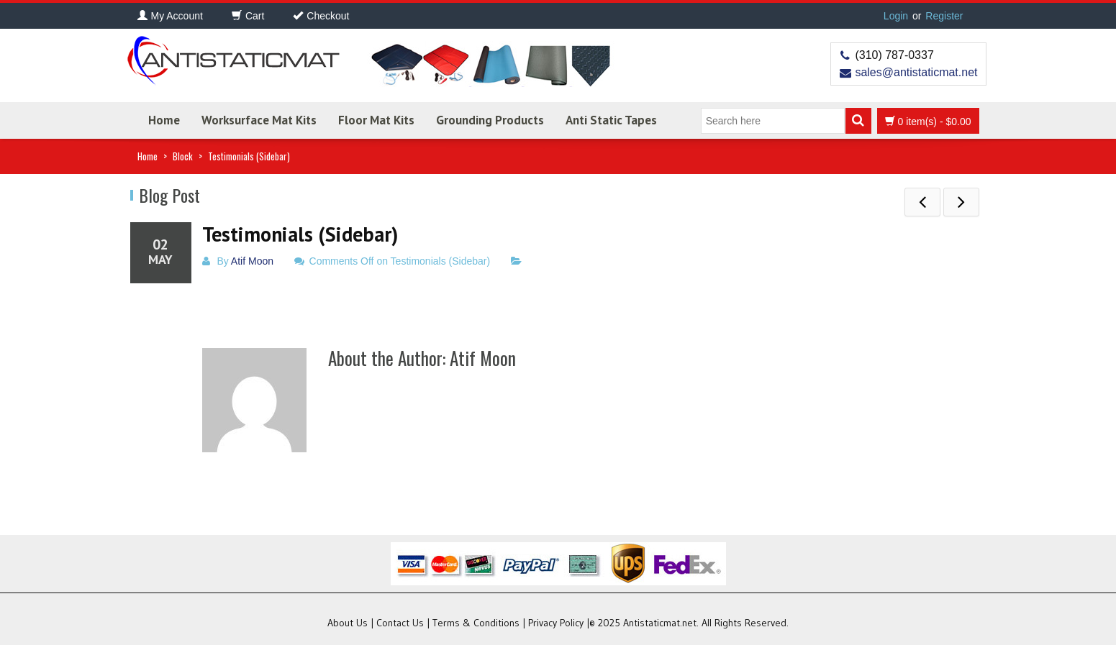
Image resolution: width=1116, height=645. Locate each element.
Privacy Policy (556, 622)
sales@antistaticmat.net (916, 72)
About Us (347, 622)
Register (944, 16)
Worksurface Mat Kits (259, 120)
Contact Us (400, 622)
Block (183, 156)
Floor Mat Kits (376, 120)
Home (164, 120)
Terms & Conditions (476, 622)
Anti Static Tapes (611, 120)
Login (896, 16)
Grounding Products (490, 120)
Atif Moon (252, 261)
